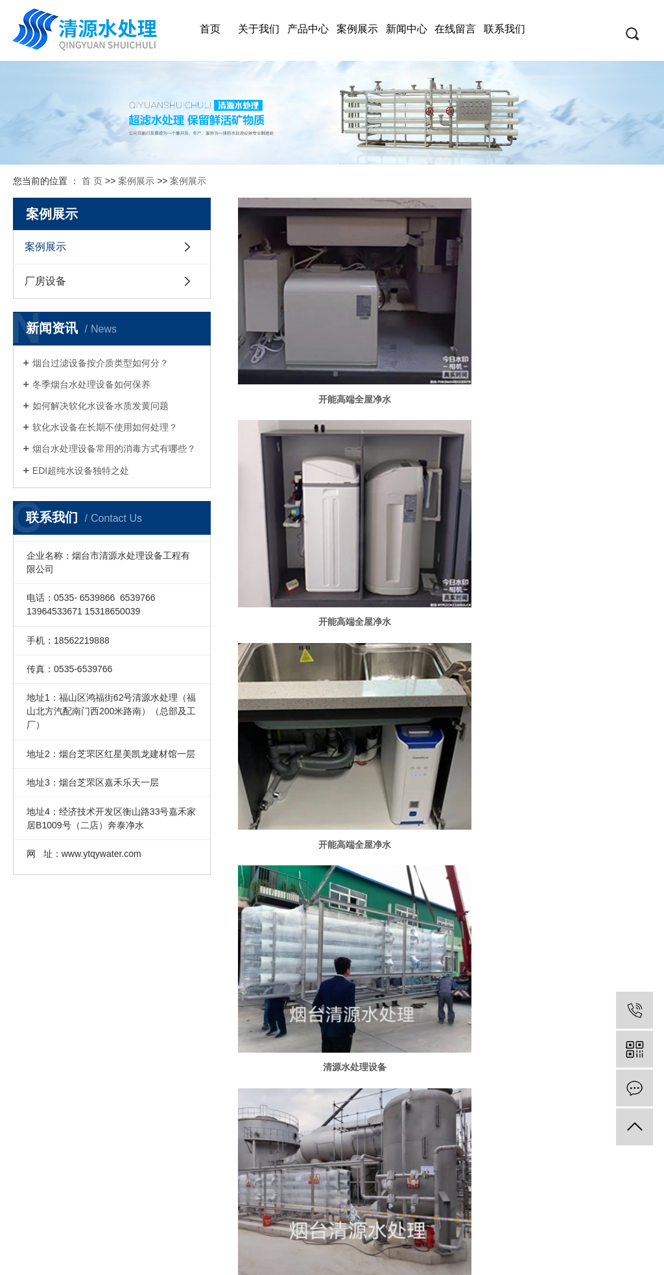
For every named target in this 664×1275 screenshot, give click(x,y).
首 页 (92, 181)
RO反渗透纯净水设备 (50, 1002)
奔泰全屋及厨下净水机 (50, 1079)
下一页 (555, 785)
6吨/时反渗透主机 (444, 599)
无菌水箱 (585, 741)
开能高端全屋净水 (303, 317)
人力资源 (94, 971)
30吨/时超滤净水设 (584, 459)
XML (363, 1256)
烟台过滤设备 (46, 971)
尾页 (592, 785)
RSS (338, 1256)
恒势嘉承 (626, 1239)
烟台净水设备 (46, 955)
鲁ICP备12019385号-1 (364, 1239)
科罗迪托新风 (46, 1142)
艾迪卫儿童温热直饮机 (50, 1111)
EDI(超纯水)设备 (50, 1033)
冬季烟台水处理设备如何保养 (91, 384)
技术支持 (136, 955)
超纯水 (303, 741)
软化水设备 (42, 1064)
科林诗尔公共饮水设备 (50, 1126)
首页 (210, 28)
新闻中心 (406, 28)
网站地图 (306, 1256)
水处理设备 (444, 459)
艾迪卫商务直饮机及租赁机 (50, 1095)
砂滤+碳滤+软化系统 (444, 741)
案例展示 (357, 28)
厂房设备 (45, 281)
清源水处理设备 (303, 459)
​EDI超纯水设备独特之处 (80, 470)
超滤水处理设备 (50, 1048)
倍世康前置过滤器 (50, 1157)
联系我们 (504, 28)
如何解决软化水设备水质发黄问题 (100, 406)
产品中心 (308, 28)
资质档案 (427, 1239)
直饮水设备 (42, 1017)
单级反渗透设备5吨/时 (585, 599)
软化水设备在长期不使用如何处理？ (105, 427)
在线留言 (455, 28)
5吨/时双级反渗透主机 (304, 599)
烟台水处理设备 (50, 986)
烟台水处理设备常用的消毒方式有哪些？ (114, 448)
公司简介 (94, 955)
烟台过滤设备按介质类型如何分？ (100, 363)
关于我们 (258, 28)
